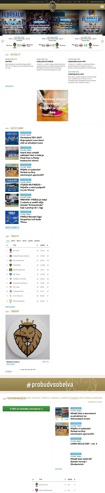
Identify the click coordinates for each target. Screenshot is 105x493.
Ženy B (74, 132)
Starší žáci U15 (45, 290)
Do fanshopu (58, 263)
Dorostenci (27, 290)
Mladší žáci (75, 290)
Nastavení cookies (6, 490)
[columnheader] (57, 137)
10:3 (19, 45)
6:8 (85, 45)
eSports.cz (19, 488)
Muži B (63, 132)
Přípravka (88, 290)
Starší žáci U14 (55, 290)
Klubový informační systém (97, 1)
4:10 (52, 45)
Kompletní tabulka (60, 199)
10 (84, 261)
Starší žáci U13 (92, 294)
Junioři (80, 132)
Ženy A (69, 132)
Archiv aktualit (9, 86)
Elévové (81, 290)
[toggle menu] (102, 6)
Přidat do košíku (60, 256)
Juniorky (87, 132)
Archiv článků (12, 228)
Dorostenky (36, 290)
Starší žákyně (65, 290)
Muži (57, 132)
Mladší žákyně (97, 290)
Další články (58, 361)
